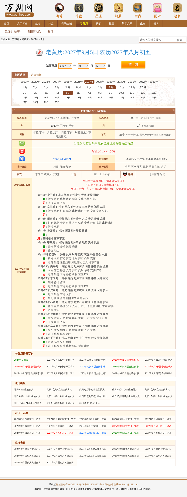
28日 (35, 102)
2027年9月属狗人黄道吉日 (27, 462)
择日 (50, 31)
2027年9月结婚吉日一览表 (92, 433)
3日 (46, 93)
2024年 (57, 81)
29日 (46, 102)
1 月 (24, 87)
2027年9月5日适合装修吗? (125, 373)
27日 (24, 102)
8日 (100, 93)
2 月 (35, 87)
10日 (121, 93)
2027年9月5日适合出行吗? (92, 360)
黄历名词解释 (13, 31)
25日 (143, 97)
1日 (25, 93)
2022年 (35, 81)
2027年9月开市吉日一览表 (125, 426)
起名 (177, 10)
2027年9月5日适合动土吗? (125, 360)
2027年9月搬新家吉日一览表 (61, 419)
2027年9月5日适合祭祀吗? (158, 360)
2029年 (111, 81)
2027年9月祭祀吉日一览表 (60, 433)
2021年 (25, 81)
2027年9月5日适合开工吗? (60, 366)
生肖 (138, 10)
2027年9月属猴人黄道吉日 (125, 455)
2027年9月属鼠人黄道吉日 (27, 449)
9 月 (110, 87)
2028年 (100, 81)
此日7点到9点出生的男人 (157, 389)
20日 (89, 97)
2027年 (34, 39)
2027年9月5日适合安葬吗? (60, 360)
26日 (153, 97)
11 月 (132, 87)
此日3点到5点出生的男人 (91, 389)
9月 (43, 39)
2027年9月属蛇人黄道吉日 (27, 455)
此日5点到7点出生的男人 (124, 389)
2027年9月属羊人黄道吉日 (92, 455)
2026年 (78, 81)
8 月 (100, 87)
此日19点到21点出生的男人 (28, 403)
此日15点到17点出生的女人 (126, 396)
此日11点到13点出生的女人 (60, 396)
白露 (139, 134)
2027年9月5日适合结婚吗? (27, 366)
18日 (68, 97)
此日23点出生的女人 (89, 403)
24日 (132, 97)
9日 (111, 93)
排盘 (79, 10)
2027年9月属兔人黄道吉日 (125, 449)
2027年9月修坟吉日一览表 (158, 419)
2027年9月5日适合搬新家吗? (28, 373)
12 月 (143, 87)
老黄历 (25, 39)
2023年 (46, 81)
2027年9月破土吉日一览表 (92, 419)
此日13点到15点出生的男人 (93, 396)
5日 (68, 93)
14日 (24, 97)
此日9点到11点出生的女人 (27, 396)
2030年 (121, 81)
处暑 (122, 134)
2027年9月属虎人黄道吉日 (92, 449)
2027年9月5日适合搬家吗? (158, 373)
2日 (35, 93)
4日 (57, 93)
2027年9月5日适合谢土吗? (60, 373)
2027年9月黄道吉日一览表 (27, 419)
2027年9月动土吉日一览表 (158, 426)
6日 (78, 93)
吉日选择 (36, 74)
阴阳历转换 (34, 31)
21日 (100, 97)
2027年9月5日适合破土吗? (158, 366)
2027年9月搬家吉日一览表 (27, 426)
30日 (57, 102)
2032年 (143, 81)
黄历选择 (19, 74)
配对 (157, 10)
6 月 (78, 87)
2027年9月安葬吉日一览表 (158, 433)
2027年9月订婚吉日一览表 (92, 426)
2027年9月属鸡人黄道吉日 (158, 455)
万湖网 (15, 39)
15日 (35, 97)
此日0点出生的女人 (23, 389)
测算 (59, 10)
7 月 (89, 87)
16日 (46, 97)
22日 (110, 97)
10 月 (121, 87)
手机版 (52, 484)
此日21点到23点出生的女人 (60, 403)
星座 (98, 10)
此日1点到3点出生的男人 (59, 389)
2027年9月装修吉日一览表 (60, 426)
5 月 (67, 87)
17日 (57, 97)
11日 (132, 93)
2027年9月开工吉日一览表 (125, 433)
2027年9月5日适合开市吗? (92, 366)
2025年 (68, 81)
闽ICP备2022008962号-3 (91, 484)
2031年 (132, 81)
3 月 (46, 87)
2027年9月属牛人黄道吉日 (60, 449)
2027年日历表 (21, 360)
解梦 (118, 10)
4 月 (57, 87)
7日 (89, 93)
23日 (121, 97)
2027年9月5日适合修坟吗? (92, 373)
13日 (153, 93)
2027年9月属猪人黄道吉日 (60, 462)
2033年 (154, 81)
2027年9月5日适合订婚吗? (125, 366)
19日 (78, 97)
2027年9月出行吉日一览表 (27, 433)
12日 (143, 93)
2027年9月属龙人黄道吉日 (158, 449)
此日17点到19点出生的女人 (159, 396)
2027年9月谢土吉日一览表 (125, 419)
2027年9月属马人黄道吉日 (60, 455)
